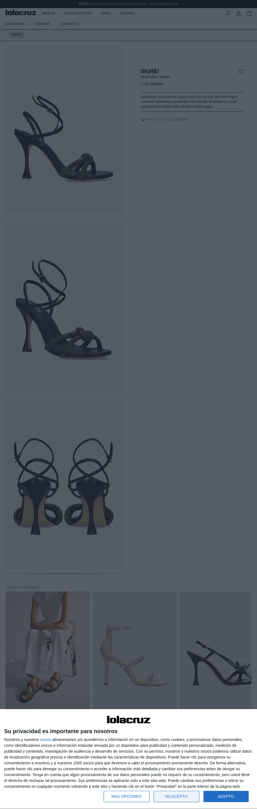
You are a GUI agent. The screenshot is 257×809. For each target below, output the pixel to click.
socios (45, 739)
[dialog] (128, 759)
